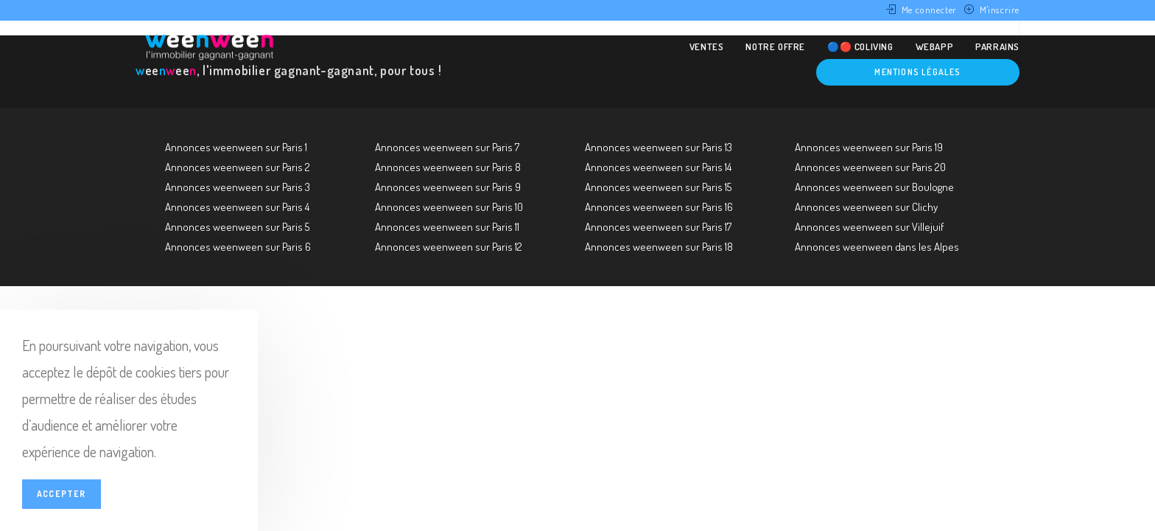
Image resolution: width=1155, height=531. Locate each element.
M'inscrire (999, 9)
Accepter (61, 493)
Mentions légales (917, 71)
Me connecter (929, 9)
